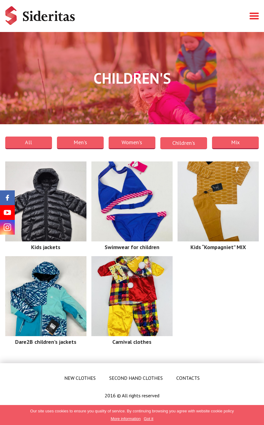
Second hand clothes (136, 378)
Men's (80, 142)
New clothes (80, 378)
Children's (183, 142)
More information (126, 418)
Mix (235, 142)
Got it (148, 418)
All (28, 142)
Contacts (188, 378)
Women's (132, 142)
